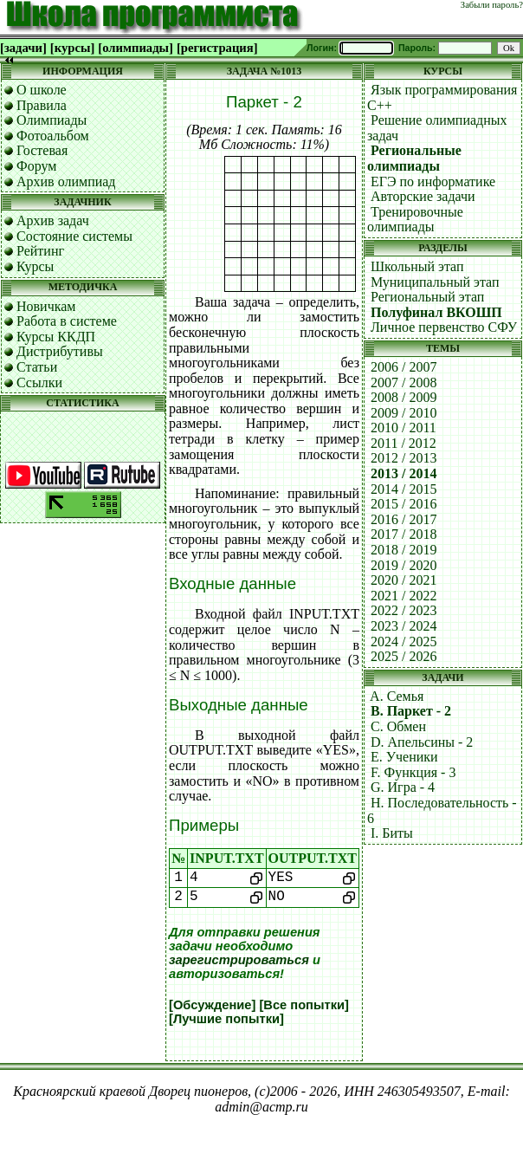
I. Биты (392, 833)
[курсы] (72, 48)
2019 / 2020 (403, 565)
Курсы (35, 266)
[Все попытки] (303, 1005)
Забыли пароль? (492, 5)
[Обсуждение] (212, 1005)
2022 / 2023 (403, 610)
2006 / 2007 (403, 367)
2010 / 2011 (403, 427)
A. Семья (396, 696)
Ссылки (39, 382)
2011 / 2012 (403, 443)
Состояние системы (74, 236)
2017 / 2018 (403, 534)
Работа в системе (66, 321)
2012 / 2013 (403, 457)
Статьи (36, 367)
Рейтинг (40, 250)
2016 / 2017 (403, 519)
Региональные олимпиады (414, 158)
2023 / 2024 (403, 626)
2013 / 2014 (403, 473)
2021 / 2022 (403, 595)
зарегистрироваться (239, 960)
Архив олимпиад (66, 181)
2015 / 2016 (403, 503)
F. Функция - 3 (413, 772)
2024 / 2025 (403, 641)
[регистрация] (217, 48)
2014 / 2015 (403, 489)
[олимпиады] (135, 48)
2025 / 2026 (403, 656)
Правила (41, 105)
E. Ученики (404, 756)
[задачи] (23, 48)
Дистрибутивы (59, 351)
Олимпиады (51, 120)
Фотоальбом (52, 135)
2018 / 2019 (403, 549)
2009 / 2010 (403, 412)
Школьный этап (417, 266)
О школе (41, 89)
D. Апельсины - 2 (422, 742)
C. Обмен (398, 726)
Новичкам (45, 306)
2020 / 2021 (403, 580)
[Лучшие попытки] (226, 1019)
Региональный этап (427, 296)
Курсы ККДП (55, 336)
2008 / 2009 (403, 397)
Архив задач (52, 220)
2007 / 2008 (403, 382)
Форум (36, 166)
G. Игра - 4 (403, 787)
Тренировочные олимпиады (415, 219)
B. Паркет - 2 (411, 710)
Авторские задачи (423, 196)
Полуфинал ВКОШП (436, 312)
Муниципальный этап (435, 282)
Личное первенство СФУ (444, 327)
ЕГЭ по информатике (433, 181)
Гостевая (42, 150)
